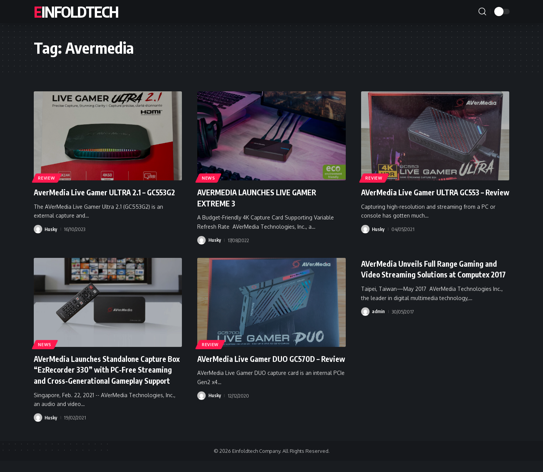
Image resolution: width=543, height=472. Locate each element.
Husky (51, 240)
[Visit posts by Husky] (38, 240)
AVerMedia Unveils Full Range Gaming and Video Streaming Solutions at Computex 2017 (428, 274)
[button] (482, 11)
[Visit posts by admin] (365, 322)
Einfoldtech (76, 11)
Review (47, 177)
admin (378, 322)
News (210, 177)
